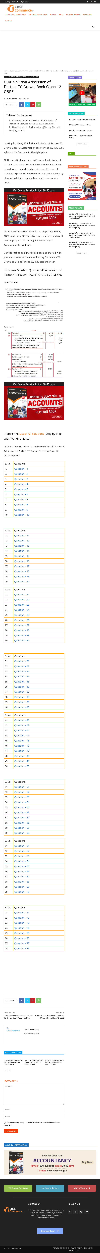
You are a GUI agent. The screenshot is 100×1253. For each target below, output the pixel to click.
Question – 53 (21, 797)
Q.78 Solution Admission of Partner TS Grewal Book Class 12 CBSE (13, 1062)
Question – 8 (21, 504)
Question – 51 (21, 786)
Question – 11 (21, 535)
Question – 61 (21, 845)
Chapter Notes (76, 113)
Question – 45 (21, 740)
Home (6, 71)
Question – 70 (21, 891)
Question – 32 (21, 666)
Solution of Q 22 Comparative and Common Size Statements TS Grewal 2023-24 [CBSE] (82, 245)
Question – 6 (21, 494)
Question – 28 (21, 630)
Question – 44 (21, 735)
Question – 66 (21, 871)
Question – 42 (21, 725)
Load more (82, 144)
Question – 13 (21, 545)
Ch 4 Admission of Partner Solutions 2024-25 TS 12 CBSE (29, 71)
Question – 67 (21, 876)
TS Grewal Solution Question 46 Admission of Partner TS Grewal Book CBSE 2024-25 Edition (33, 122)
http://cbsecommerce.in (31, 1033)
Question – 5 (21, 489)
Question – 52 (21, 791)
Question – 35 (21, 681)
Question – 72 (21, 917)
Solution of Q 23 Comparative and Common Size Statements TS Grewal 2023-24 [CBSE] (82, 235)
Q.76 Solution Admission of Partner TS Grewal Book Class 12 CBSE (54, 1062)
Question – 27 (21, 625)
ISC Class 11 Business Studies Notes (82, 119)
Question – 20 (21, 581)
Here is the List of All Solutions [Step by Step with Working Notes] (35, 129)
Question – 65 (21, 866)
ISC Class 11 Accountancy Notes (80, 130)
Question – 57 (21, 817)
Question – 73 (21, 922)
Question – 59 (21, 827)
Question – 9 (21, 509)
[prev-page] (5, 1070)
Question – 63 (21, 856)
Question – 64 (21, 861)
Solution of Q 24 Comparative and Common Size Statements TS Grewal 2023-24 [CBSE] (82, 226)
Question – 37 (21, 691)
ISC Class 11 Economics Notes (80, 125)
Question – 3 (21, 478)
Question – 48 (21, 755)
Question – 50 (21, 766)
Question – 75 (21, 933)
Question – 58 (21, 822)
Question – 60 (21, 832)
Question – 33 (21, 671)
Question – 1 (21, 468)
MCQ (71, 154)
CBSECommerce (11, 98)
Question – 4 (21, 484)
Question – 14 (21, 550)
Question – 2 (21, 473)
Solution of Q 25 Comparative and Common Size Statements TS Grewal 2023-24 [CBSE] (82, 216)
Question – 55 (21, 807)
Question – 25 (21, 614)
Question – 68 (21, 881)
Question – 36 (21, 686)
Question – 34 (21, 676)
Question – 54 (21, 802)
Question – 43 (21, 730)
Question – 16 (21, 561)
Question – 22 (21, 599)
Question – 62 (21, 850)
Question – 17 (21, 566)
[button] (93, 27)
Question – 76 (21, 938)
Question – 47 (21, 750)
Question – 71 (21, 912)
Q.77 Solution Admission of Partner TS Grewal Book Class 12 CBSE (34, 1062)
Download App (75, 78)
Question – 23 (21, 604)
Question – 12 (21, 540)
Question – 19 (21, 576)
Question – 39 (21, 702)
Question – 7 (21, 499)
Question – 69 (21, 886)
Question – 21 (21, 594)
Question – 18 (21, 571)
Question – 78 (21, 948)
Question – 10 (21, 514)
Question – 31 (21, 661)
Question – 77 (21, 943)
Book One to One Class (78, 167)
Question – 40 (21, 707)
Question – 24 (21, 609)
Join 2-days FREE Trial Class (16, 1145)
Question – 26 (21, 620)
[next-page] (9, 1070)
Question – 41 (21, 720)
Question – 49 (21, 761)
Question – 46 (21, 745)
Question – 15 (21, 555)
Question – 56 (21, 812)
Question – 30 (21, 640)
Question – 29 (21, 635)
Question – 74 (21, 927)
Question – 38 (21, 696)
